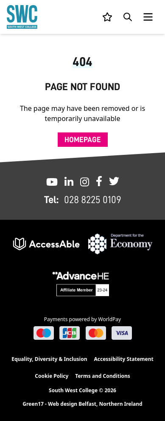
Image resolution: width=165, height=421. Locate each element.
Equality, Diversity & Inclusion (49, 359)
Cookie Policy (51, 376)
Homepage (82, 139)
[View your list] (107, 17)
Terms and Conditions (102, 376)
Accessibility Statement (123, 359)
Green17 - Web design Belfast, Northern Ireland (82, 404)
